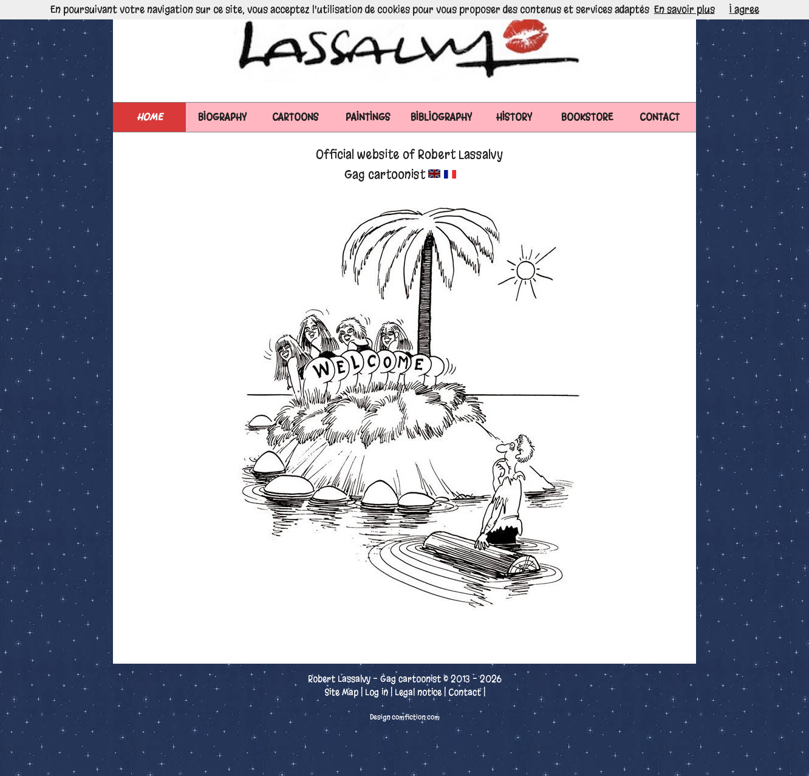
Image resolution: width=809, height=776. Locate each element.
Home (150, 117)
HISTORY (514, 117)
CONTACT (660, 117)
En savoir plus (684, 9)
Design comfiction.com (405, 717)
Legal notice (418, 692)
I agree (744, 9)
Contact (464, 692)
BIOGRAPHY (222, 117)
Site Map (341, 692)
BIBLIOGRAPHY (441, 117)
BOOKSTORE (587, 117)
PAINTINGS (368, 117)
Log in (376, 692)
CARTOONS (295, 117)
